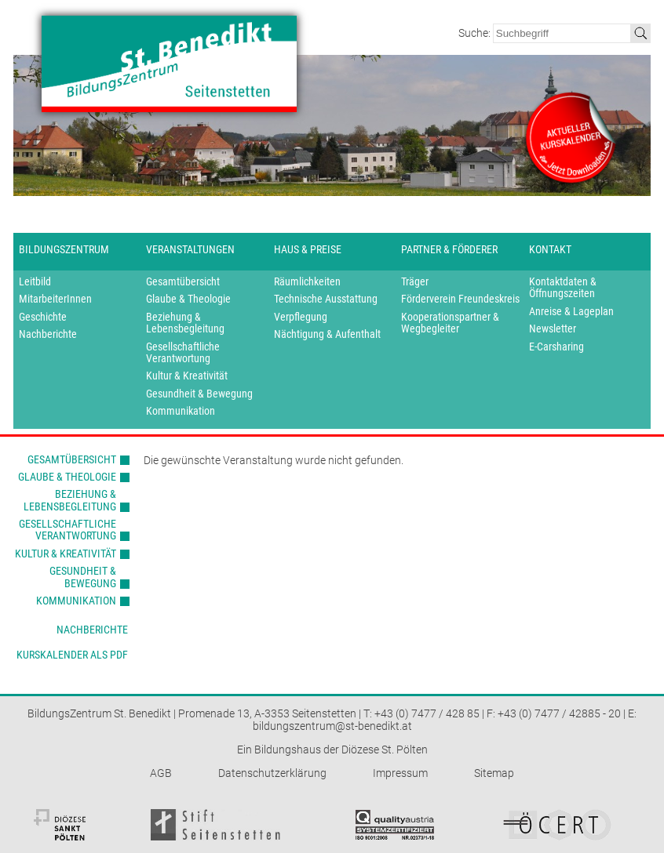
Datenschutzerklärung (272, 773)
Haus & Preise (307, 249)
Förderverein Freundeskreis (460, 299)
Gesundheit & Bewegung (199, 394)
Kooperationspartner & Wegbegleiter (450, 323)
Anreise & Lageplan (571, 312)
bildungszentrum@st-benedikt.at (332, 726)
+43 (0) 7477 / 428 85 (427, 713)
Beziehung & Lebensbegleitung (185, 323)
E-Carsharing (556, 347)
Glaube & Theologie (188, 299)
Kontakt (550, 249)
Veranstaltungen (190, 249)
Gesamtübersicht (183, 282)
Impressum (400, 773)
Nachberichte (48, 334)
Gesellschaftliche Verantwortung (183, 353)
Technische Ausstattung (326, 299)
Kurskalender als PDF (72, 654)
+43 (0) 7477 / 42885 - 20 (559, 713)
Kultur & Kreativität (187, 376)
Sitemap (494, 773)
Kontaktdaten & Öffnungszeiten (563, 287)
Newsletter (552, 329)
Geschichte (43, 317)
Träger (415, 282)
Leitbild (35, 282)
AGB (161, 773)
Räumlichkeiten (307, 282)
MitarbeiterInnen (55, 299)
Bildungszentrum (64, 249)
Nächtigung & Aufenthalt (327, 334)
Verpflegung (300, 317)
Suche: (475, 33)
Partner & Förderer (449, 249)
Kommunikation (180, 411)
